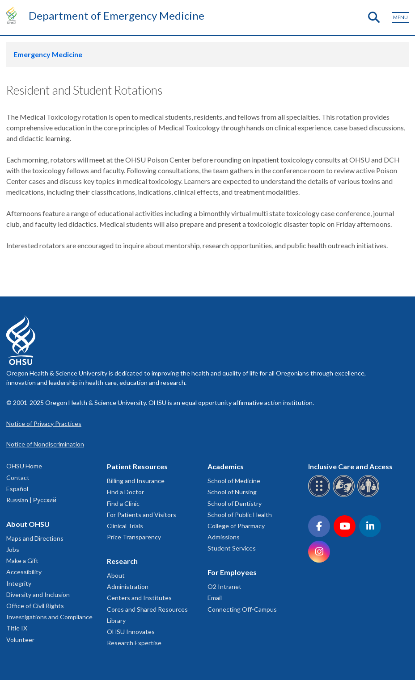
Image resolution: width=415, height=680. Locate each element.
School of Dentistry (235, 503)
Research (122, 561)
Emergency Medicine (47, 54)
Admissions (224, 537)
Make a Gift (22, 560)
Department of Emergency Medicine (116, 15)
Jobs (12, 549)
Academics (226, 466)
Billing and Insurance (136, 480)
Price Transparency (134, 537)
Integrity (18, 583)
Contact (18, 477)
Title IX (16, 628)
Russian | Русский (31, 500)
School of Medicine (234, 480)
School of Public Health (240, 514)
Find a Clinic (123, 503)
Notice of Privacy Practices (43, 423)
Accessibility (24, 572)
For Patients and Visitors (141, 514)
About (116, 575)
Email (215, 597)
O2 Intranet (224, 586)
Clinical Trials (125, 526)
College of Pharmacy (236, 526)
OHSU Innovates (131, 631)
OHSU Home (24, 466)
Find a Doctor (125, 492)
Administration (127, 586)
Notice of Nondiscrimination (45, 444)
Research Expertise (134, 643)
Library (116, 620)
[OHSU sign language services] (345, 495)
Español (17, 488)
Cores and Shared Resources (147, 609)
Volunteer (20, 639)
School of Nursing (232, 492)
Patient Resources (137, 466)
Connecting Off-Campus (242, 609)
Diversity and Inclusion (38, 594)
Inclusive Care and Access (350, 466)
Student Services (232, 548)
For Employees (232, 572)
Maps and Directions (35, 538)
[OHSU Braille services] (320, 495)
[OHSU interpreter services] (369, 495)
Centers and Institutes (139, 597)
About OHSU (28, 524)
